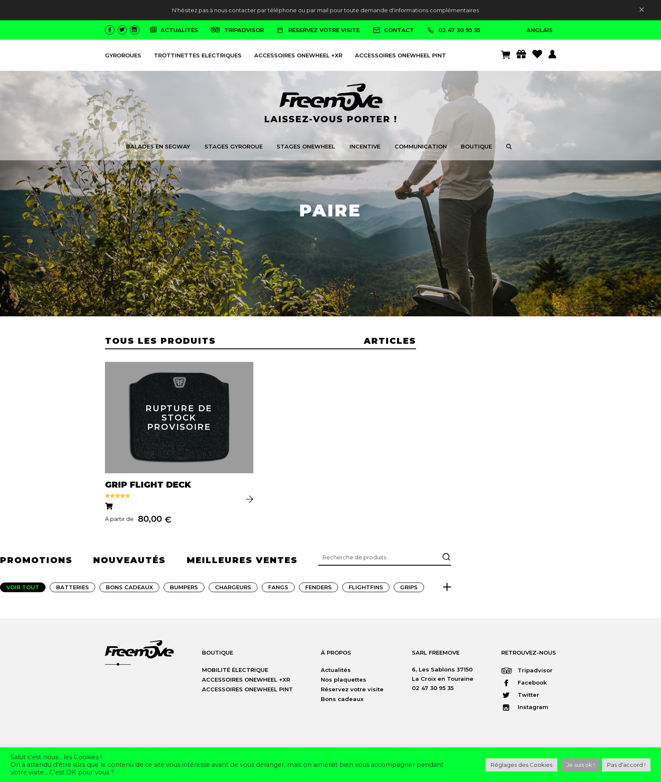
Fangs (278, 589)
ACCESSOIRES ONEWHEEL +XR (298, 55)
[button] (509, 147)
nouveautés (129, 562)
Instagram (524, 709)
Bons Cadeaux (129, 589)
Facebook (524, 685)
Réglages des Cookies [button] (521, 764)
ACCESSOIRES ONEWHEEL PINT (400, 55)
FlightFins (366, 589)
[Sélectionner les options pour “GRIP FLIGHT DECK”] (110, 508)
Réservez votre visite (352, 691)
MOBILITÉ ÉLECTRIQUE (235, 672)
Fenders (318, 589)
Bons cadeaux (342, 701)
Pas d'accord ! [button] (626, 764)
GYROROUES (123, 55)
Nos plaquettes (343, 682)
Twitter (520, 697)
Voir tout (22, 589)
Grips (409, 589)
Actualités (336, 672)
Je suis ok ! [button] (581, 764)
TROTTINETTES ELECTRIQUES (198, 55)
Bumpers (184, 589)
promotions (36, 562)
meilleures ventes (242, 562)
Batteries (72, 589)
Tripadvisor (527, 673)
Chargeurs (233, 589)
